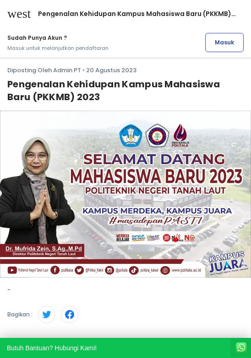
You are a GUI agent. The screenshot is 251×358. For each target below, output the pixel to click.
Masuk (224, 42)
